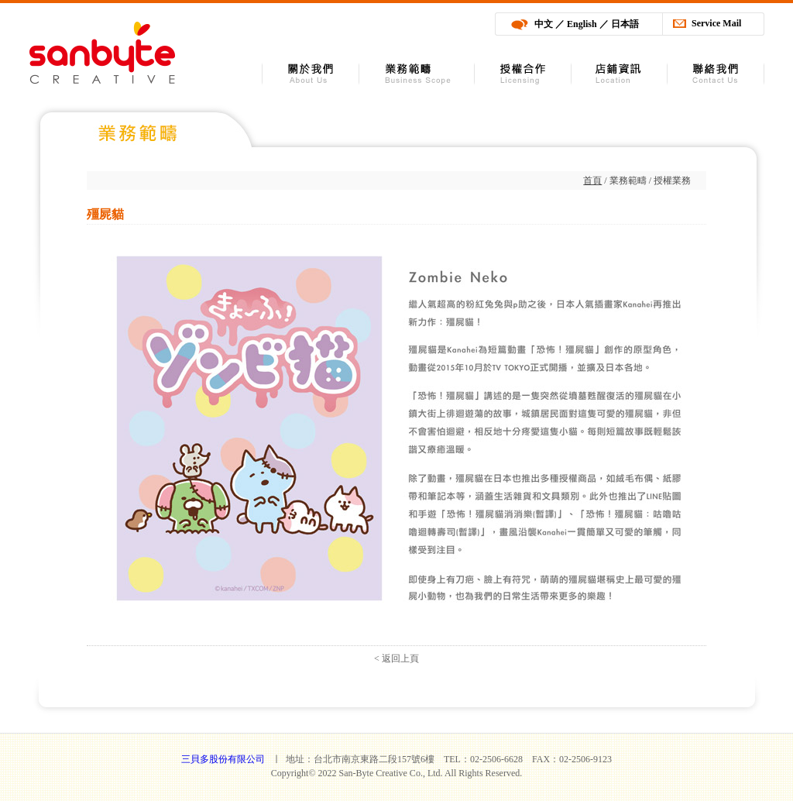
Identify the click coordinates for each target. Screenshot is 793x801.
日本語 (625, 24)
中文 (543, 24)
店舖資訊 (620, 73)
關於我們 (310, 73)
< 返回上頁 (396, 658)
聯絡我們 (716, 73)
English (582, 24)
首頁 (592, 180)
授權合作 (523, 73)
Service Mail (716, 23)
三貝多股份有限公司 (102, 52)
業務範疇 (417, 73)
